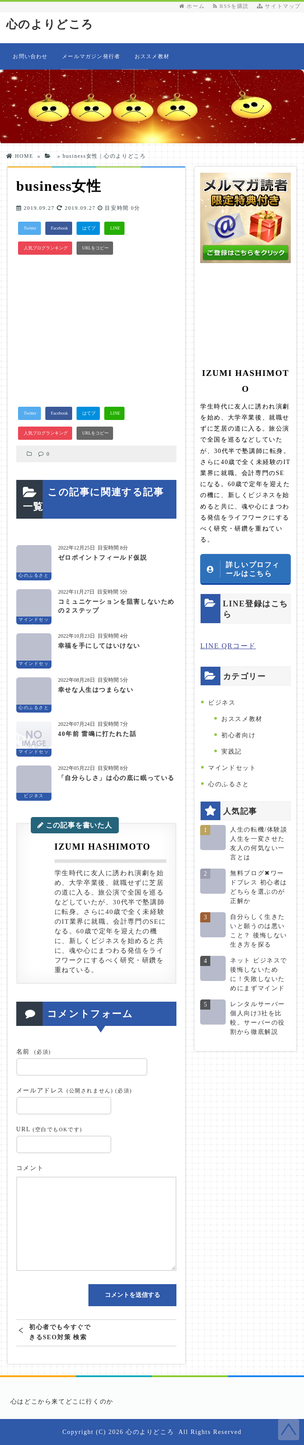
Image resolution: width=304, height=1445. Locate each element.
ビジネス (221, 702)
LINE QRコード (228, 646)
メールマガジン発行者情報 (91, 61)
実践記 (231, 751)
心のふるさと (228, 784)
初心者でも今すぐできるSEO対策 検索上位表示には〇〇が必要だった (60, 1332)
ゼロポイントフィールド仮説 (102, 557)
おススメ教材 (152, 56)
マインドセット (232, 768)
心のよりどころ (50, 24)
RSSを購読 (233, 6)
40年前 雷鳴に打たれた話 (97, 734)
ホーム (192, 6)
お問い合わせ (30, 56)
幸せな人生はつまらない (96, 690)
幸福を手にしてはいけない (99, 646)
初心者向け (238, 735)
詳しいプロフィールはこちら (253, 568)
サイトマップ (279, 6)
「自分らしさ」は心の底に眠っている (116, 778)
